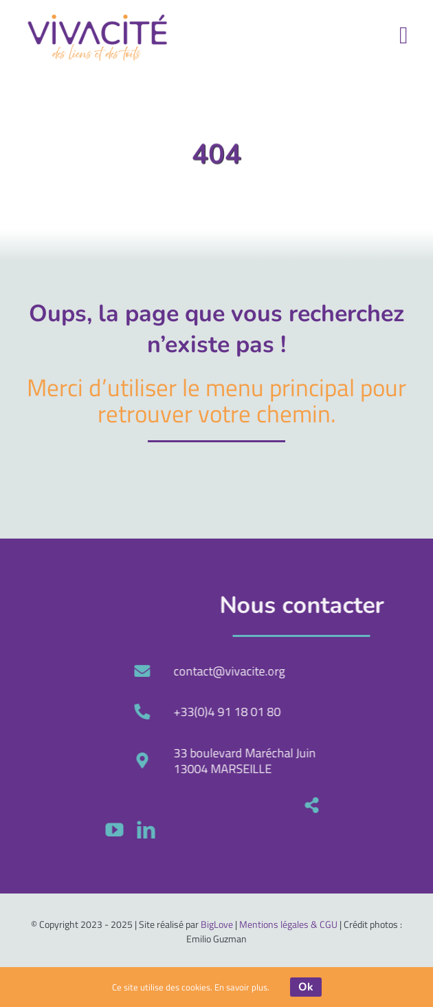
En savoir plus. (241, 987)
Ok (305, 987)
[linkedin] (297, 829)
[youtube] (265, 829)
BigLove (217, 924)
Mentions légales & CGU (288, 924)
